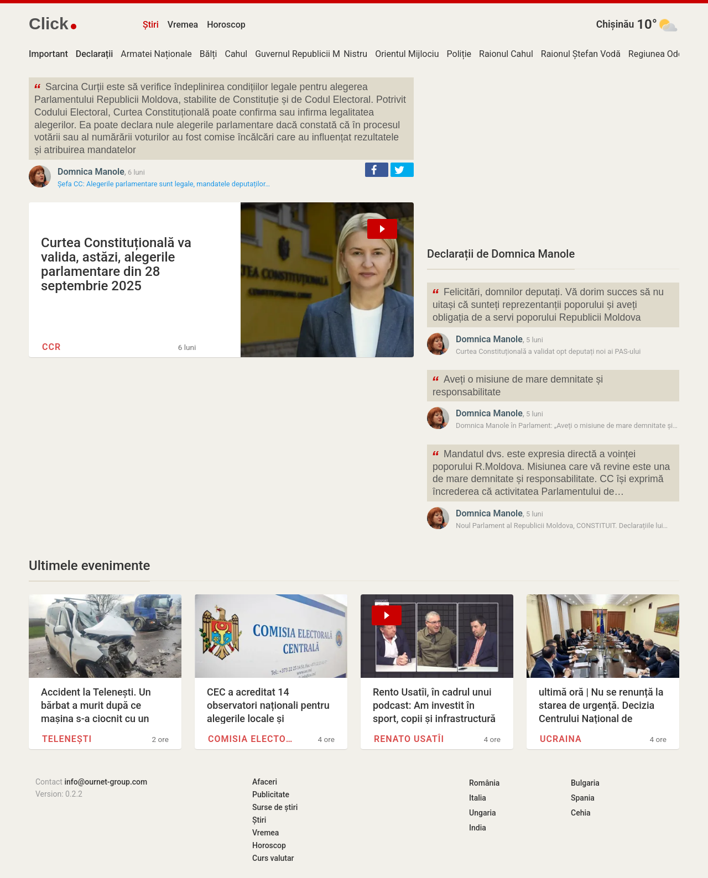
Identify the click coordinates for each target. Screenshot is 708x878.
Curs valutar (273, 858)
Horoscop (226, 24)
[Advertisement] (553, 154)
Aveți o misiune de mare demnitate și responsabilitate (517, 385)
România (484, 782)
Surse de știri (275, 807)
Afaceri (264, 781)
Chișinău (615, 24)
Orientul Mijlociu (407, 54)
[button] (376, 170)
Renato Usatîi (409, 739)
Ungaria (482, 812)
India (477, 827)
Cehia (581, 812)
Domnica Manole (91, 171)
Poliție (459, 54)
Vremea (183, 24)
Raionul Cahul (506, 54)
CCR (51, 347)
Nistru (355, 54)
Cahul (236, 54)
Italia (477, 797)
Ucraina (561, 739)
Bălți (208, 54)
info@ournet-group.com (105, 781)
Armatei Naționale (156, 54)
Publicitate (270, 794)
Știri (151, 24)
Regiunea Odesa (660, 54)
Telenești (67, 739)
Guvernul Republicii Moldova (310, 54)
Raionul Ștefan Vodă (581, 54)
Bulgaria (585, 782)
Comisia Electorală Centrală (252, 739)
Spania (583, 797)
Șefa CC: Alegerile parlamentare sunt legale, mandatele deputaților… (164, 184)
